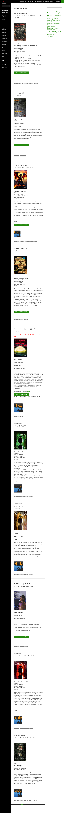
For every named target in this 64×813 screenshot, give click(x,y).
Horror (15, 248)
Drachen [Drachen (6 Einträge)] (55, 18)
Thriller (3, 56)
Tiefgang (19, 93)
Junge (30, 241)
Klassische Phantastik (22, 248)
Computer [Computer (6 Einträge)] (49, 17)
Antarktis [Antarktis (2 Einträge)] (52, 13)
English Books (46, 1)
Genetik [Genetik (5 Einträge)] (49, 21)
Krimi (3, 47)
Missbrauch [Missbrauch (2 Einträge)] (52, 25)
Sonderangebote (4, 55)
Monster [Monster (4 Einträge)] (56, 25)
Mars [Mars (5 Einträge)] (59, 23)
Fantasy (18, 735)
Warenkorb (58, 1)
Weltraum (31, 83)
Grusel (26, 319)
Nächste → (32, 805)
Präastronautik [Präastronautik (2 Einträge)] (52, 26)
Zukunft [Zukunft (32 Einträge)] (50, 36)
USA (31, 728)
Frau (27, 496)
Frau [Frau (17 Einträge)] (53, 20)
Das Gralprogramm (24, 737)
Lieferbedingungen (38, 1)
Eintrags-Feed (4, 64)
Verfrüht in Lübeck (5, 12)
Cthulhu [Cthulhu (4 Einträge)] (53, 16)
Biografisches (4, 32)
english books (4, 35)
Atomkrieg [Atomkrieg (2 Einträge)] (56, 15)
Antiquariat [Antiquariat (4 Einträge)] (56, 13)
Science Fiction (25, 13)
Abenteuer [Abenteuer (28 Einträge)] (51, 12)
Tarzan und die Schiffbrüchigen (23, 585)
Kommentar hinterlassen (28, 167)
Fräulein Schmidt (4, 38)
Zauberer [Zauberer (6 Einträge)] (49, 34)
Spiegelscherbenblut (25, 655)
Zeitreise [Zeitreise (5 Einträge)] (54, 34)
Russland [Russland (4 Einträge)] (49, 29)
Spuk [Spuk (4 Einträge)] (54, 29)
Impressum (52, 1)
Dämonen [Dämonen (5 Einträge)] (49, 20)
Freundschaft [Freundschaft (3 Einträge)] (57, 20)
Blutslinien (20, 506)
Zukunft (36, 83)
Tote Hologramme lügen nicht (27, 16)
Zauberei (34, 241)
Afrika (21, 319)
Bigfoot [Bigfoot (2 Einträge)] (59, 15)
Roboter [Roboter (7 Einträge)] (57, 28)
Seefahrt (25, 646)
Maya (21, 646)
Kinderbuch (4, 44)
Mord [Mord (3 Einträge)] (59, 25)
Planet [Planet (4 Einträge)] (48, 26)
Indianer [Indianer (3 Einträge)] (59, 21)
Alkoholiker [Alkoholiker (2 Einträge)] (49, 13)
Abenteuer (17, 83)
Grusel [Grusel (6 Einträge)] (52, 21)
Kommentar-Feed (5, 65)
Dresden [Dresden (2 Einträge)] (58, 18)
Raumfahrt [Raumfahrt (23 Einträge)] (51, 28)
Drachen (22, 241)
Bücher (26, 1)
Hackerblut (20, 425)
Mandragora (21, 165)
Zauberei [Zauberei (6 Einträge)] (56, 33)
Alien (21, 83)
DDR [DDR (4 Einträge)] (57, 16)
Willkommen (21, 1)
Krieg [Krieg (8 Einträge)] (54, 23)
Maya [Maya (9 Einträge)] (48, 25)
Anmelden (3, 62)
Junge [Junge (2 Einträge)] (48, 23)
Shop (3, 1)
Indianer (31, 496)
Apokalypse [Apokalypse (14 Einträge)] (51, 15)
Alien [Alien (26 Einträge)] (58, 12)
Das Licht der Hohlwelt (27, 329)
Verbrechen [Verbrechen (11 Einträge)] (50, 31)
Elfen (26, 241)
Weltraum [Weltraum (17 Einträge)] (57, 31)
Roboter (25, 83)
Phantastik (24, 90)
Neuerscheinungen (18, 13)
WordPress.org (4, 67)
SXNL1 (28, 391)
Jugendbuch (19, 423)
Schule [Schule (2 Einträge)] (52, 29)
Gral (27, 800)
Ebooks (31, 1)
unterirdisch (22, 155)
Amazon (30, 219)
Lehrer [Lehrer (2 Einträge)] (57, 23)
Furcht (18, 250)
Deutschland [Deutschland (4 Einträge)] (49, 18)
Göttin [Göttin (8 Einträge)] (56, 21)
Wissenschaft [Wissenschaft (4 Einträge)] (50, 32)
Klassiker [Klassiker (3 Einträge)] (51, 23)
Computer (22, 496)
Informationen (4, 41)
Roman (3, 52)
